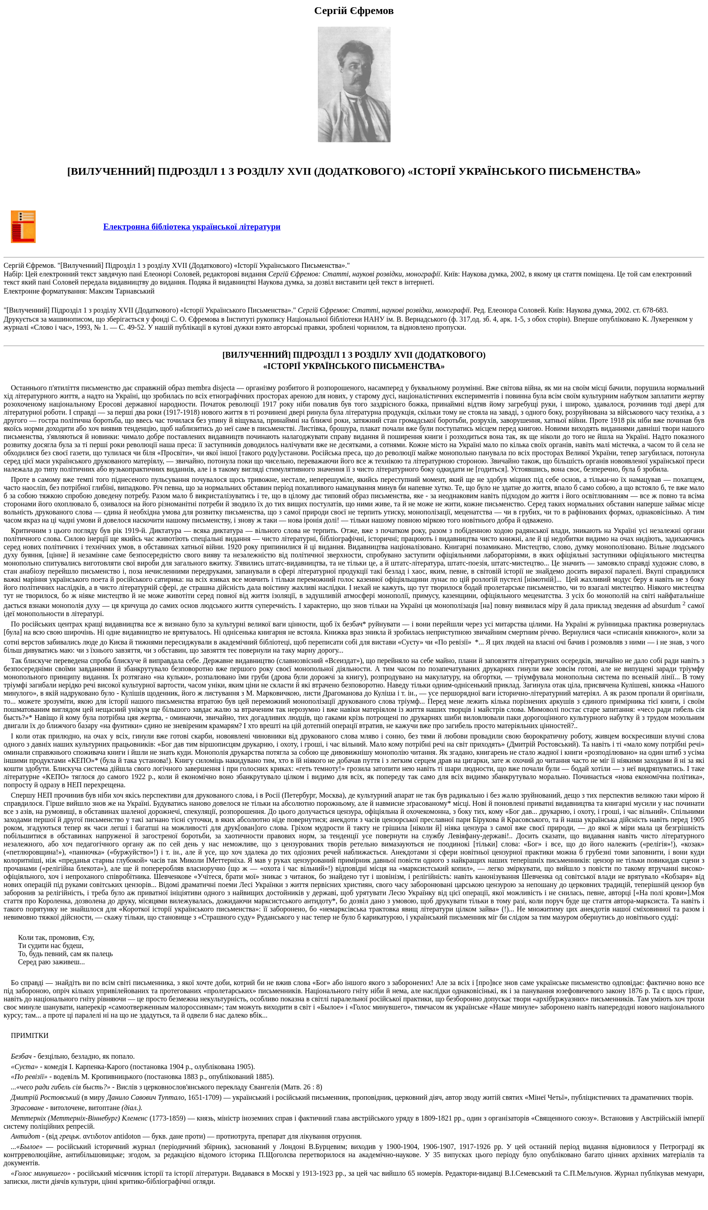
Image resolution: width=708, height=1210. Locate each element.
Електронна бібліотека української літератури (192, 226)
